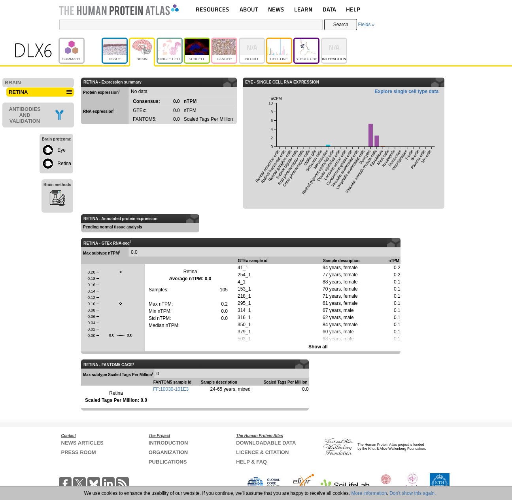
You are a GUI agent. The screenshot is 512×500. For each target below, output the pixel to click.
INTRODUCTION (168, 443)
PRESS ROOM (78, 452)
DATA (329, 9)
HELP (353, 9)
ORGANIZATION (168, 452)
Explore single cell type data (406, 91)
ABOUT (249, 9)
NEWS (276, 9)
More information (369, 493)
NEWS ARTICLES (82, 443)
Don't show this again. (412, 493)
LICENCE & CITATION (262, 452)
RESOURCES (212, 9)
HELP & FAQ (251, 462)
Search (340, 24)
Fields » (366, 24)
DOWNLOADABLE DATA (266, 443)
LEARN (303, 9)
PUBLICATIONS (168, 462)
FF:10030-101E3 (171, 389)
